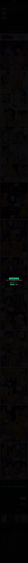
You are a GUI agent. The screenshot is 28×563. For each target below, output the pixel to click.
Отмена (17, 284)
